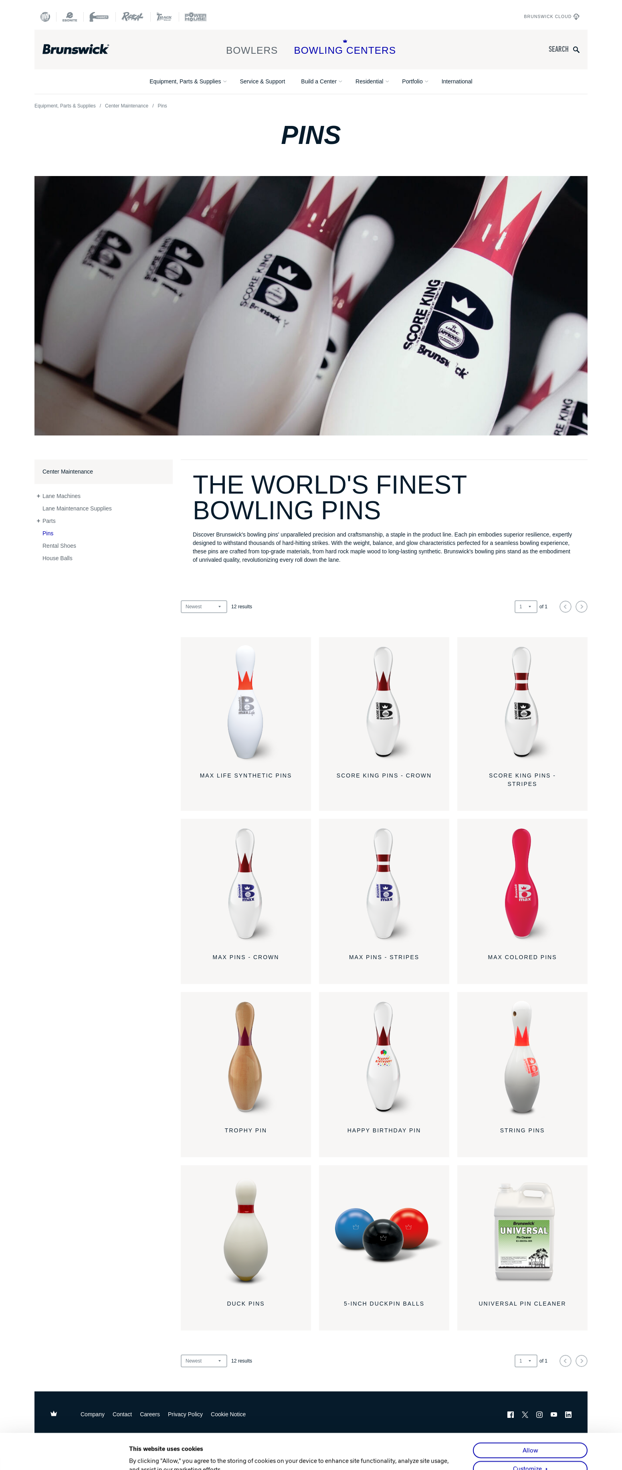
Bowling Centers (345, 47)
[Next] (582, 607)
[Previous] (565, 607)
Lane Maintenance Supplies (77, 508)
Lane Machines (61, 496)
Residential (369, 81)
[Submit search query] (576, 49)
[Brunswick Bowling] (87, 49)
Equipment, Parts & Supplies (185, 81)
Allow (530, 1414)
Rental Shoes (59, 546)
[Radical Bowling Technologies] (132, 17)
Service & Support (262, 81)
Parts (49, 521)
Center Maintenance (126, 106)
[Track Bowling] (164, 17)
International (457, 81)
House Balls (57, 558)
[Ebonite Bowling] (69, 17)
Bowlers (252, 47)
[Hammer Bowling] (99, 17)
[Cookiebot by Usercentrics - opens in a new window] (77, 1454)
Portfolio (412, 81)
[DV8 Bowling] (45, 17)
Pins (47, 533)
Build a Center (319, 81)
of (543, 606)
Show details (146, 1455)
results (241, 606)
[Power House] (195, 17)
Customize (527, 1433)
